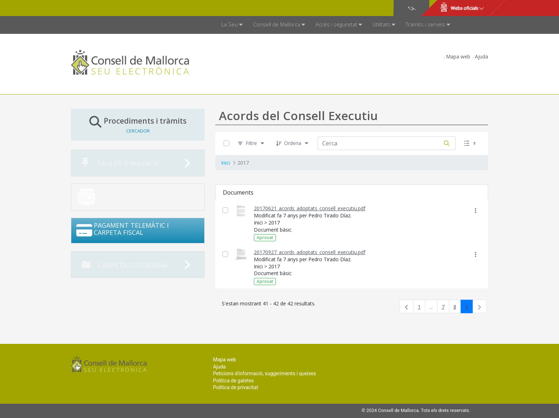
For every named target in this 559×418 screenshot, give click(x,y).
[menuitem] (231, 25)
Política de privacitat (235, 387)
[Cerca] (446, 143)
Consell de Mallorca (95, 8)
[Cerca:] (378, 143)
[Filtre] (251, 143)
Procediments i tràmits (138, 124)
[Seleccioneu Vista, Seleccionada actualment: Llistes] (470, 143)
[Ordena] (292, 143)
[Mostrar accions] (475, 210)
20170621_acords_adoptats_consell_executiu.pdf (309, 208)
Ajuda (481, 56)
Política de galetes (233, 380)
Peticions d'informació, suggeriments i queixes (264, 373)
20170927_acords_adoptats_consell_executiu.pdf (309, 252)
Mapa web (458, 56)
